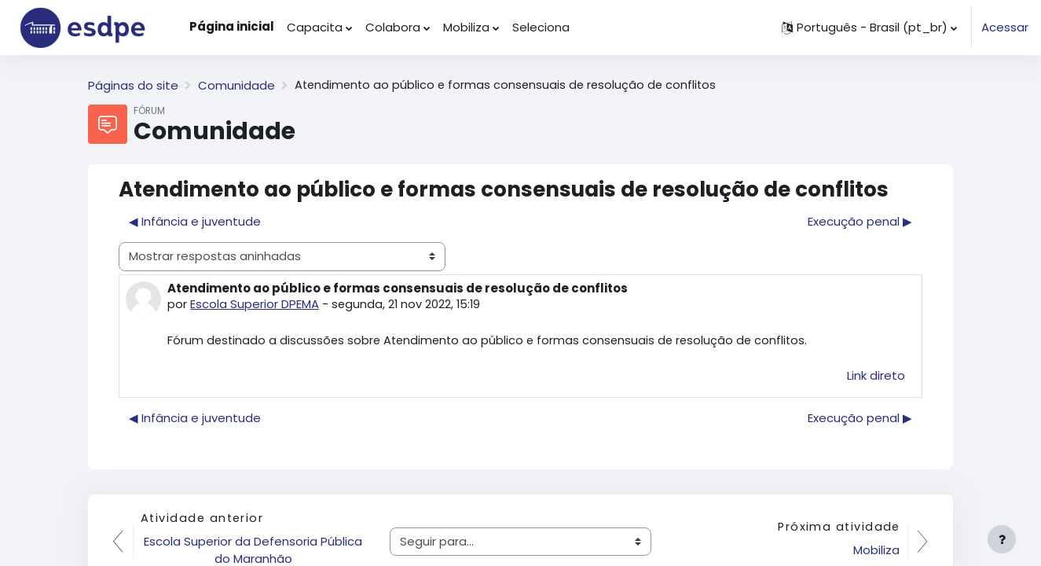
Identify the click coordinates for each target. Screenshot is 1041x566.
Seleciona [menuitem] (541, 27)
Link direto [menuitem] (876, 376)
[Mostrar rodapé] (1002, 539)
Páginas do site (133, 85)
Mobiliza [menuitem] (466, 27)
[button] (869, 27)
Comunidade (236, 85)
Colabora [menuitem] (392, 27)
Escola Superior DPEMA (254, 304)
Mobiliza (875, 550)
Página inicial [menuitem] (231, 26)
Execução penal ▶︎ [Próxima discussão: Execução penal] (860, 221)
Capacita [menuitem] (315, 27)
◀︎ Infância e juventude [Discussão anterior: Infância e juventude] (195, 221)
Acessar (1004, 27)
